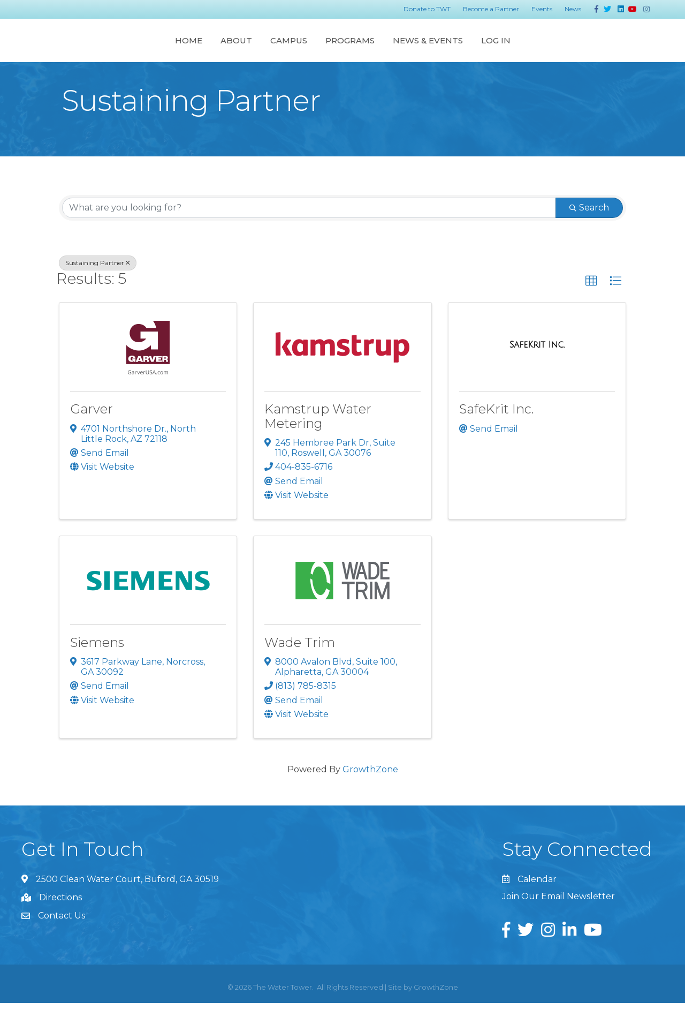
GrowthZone (370, 790)
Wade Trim (299, 663)
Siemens (97, 663)
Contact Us (61, 936)
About (131, 50)
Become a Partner (491, 9)
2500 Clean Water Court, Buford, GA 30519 (127, 900)
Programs (454, 50)
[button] (591, 302)
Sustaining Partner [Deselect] (97, 284)
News (573, 9)
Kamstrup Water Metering (317, 436)
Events (541, 9)
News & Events (532, 50)
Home (83, 50)
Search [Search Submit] (589, 228)
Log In (600, 50)
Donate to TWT (427, 9)
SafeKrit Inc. (496, 430)
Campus (183, 50)
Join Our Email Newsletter (558, 917)
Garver (91, 430)
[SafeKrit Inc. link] (537, 365)
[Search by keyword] (309, 229)
